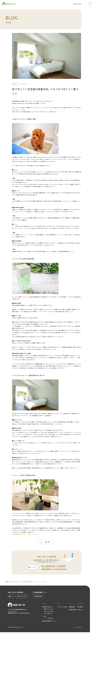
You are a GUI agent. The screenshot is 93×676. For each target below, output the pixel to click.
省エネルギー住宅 (48, 611)
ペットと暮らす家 (48, 618)
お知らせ (80, 609)
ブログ (12, 584)
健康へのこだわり (48, 609)
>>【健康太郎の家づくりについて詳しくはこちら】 (25, 536)
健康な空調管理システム (49, 621)
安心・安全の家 (48, 613)
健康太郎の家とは (47, 607)
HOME (7, 584)
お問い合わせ (78, 4)
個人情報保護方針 (78, 627)
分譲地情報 (72, 607)
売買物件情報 (72, 609)
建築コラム (15, 86)
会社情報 (80, 607)
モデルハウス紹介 (62, 607)
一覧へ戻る (47, 544)
